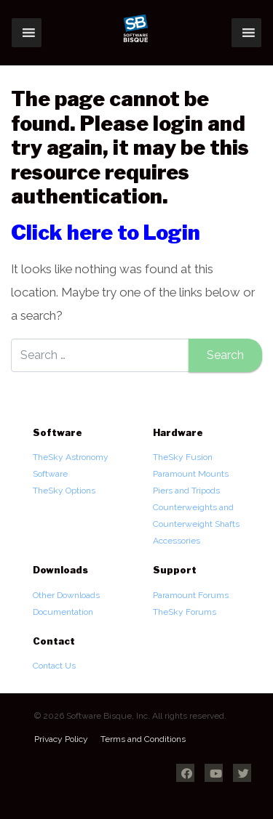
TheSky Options (64, 490)
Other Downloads (66, 595)
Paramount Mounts (191, 474)
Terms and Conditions (143, 739)
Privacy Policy (61, 739)
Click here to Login (105, 232)
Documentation (63, 612)
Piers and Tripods (186, 490)
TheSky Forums (184, 612)
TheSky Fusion (183, 457)
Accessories (176, 541)
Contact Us (54, 666)
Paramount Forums (191, 595)
